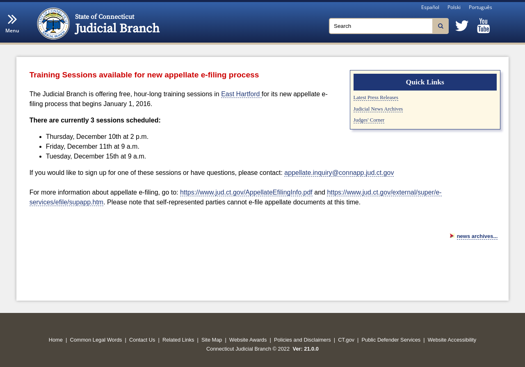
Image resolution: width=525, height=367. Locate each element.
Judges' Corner (369, 120)
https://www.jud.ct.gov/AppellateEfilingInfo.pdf (246, 192)
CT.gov (346, 340)
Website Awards (248, 340)
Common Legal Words (96, 340)
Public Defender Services (391, 340)
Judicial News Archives (378, 109)
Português (480, 7)
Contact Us (142, 340)
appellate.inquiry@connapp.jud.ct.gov (339, 172)
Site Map (211, 340)
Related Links (178, 340)
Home (56, 340)
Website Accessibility (452, 340)
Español (430, 7)
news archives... (477, 236)
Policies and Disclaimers (302, 340)
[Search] (389, 26)
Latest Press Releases (376, 97)
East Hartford (241, 94)
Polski (454, 7)
